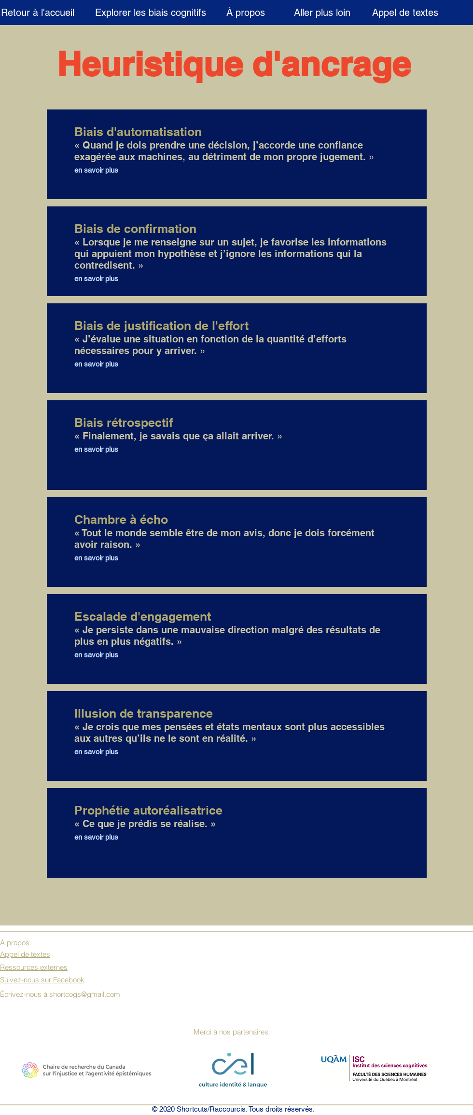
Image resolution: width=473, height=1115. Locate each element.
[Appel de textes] (405, 12)
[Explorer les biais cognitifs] (150, 12)
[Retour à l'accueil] (37, 12)
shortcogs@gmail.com (84, 994)
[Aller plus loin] (322, 12)
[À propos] (245, 12)
